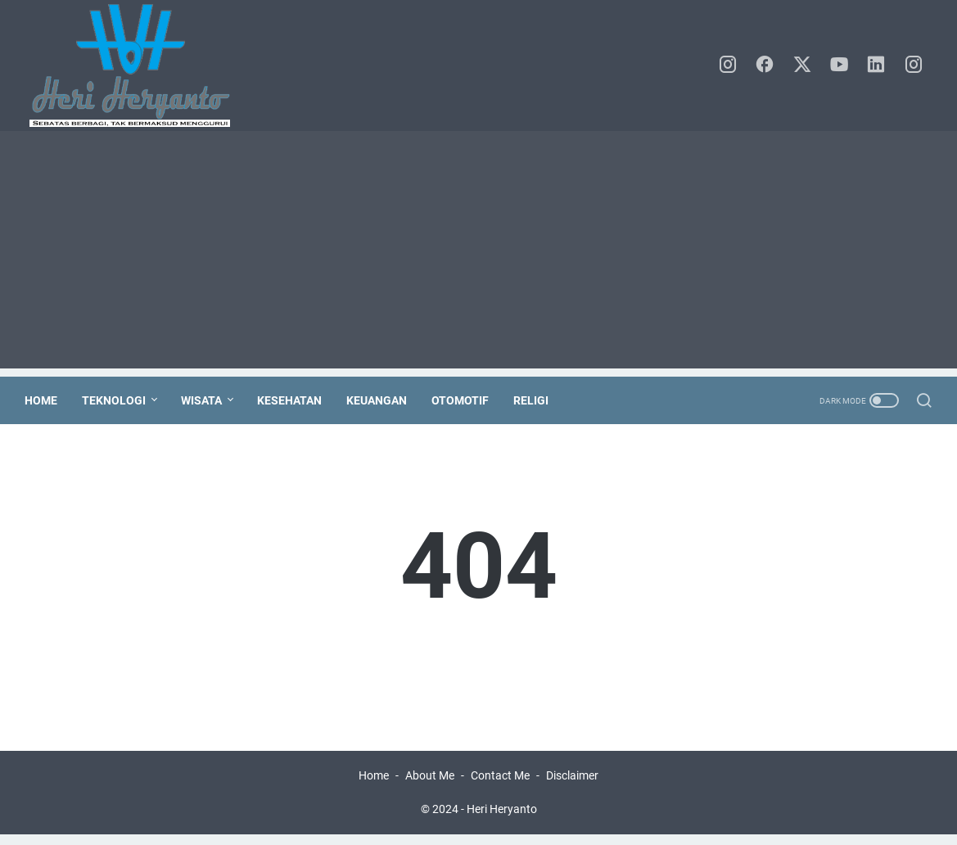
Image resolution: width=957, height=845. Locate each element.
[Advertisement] (478, 253)
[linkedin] (879, 65)
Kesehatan (294, 400)
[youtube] (842, 65)
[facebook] (768, 65)
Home (45, 400)
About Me (429, 786)
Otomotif (465, 400)
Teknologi (119, 400)
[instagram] (731, 65)
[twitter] (805, 65)
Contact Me (500, 786)
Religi (535, 400)
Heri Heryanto (502, 819)
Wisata (206, 400)
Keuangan (381, 400)
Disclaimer (572, 786)
